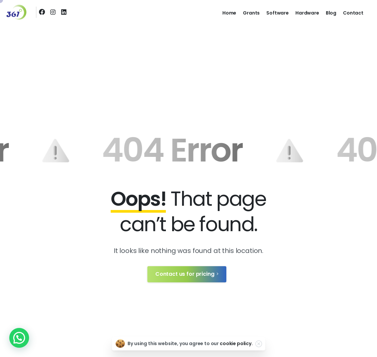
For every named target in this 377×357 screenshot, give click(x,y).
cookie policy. (236, 343)
